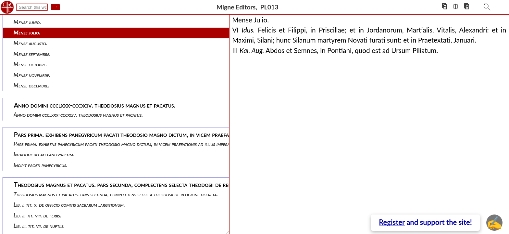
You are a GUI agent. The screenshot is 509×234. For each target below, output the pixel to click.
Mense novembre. (32, 75)
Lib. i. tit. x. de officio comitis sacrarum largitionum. (69, 204)
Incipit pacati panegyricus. (41, 165)
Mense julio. (27, 32)
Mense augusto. (30, 43)
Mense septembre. (32, 53)
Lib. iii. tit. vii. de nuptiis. (39, 225)
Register (392, 222)
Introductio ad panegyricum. (44, 154)
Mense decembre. (32, 85)
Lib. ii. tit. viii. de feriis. (38, 215)
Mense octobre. (30, 64)
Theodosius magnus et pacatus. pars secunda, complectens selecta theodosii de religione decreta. (116, 194)
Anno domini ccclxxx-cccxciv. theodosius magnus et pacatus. (78, 114)
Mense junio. (27, 22)
